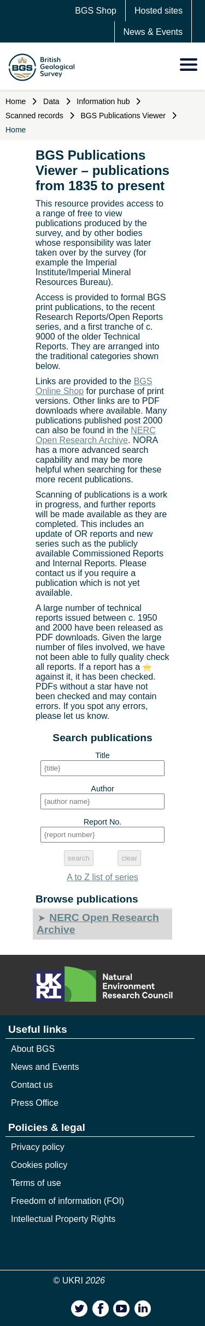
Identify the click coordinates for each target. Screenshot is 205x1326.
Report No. (103, 822)
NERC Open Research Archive (96, 435)
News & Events (153, 32)
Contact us (31, 1084)
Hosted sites (158, 10)
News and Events (45, 1066)
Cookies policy (39, 1165)
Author (102, 788)
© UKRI (80, 1280)
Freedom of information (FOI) (67, 1201)
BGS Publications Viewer (123, 115)
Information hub (103, 101)
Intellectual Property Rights (63, 1219)
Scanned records (34, 115)
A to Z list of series (102, 877)
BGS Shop (95, 10)
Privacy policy (38, 1147)
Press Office (34, 1102)
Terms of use (36, 1183)
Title (102, 755)
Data (51, 101)
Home (15, 101)
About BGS (33, 1048)
